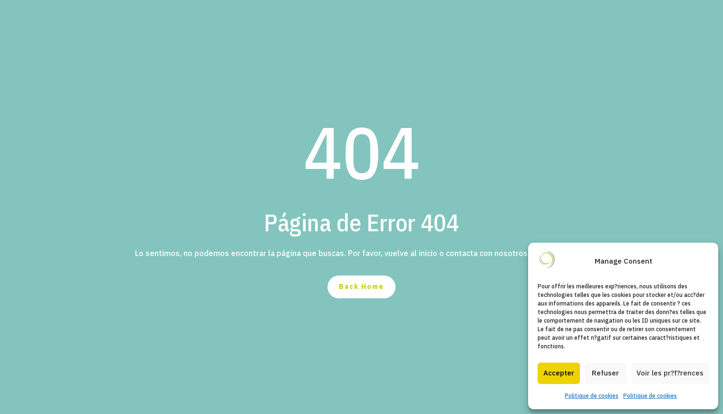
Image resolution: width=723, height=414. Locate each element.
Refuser (605, 372)
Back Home (361, 286)
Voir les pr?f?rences (670, 372)
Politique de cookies (591, 395)
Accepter (558, 372)
